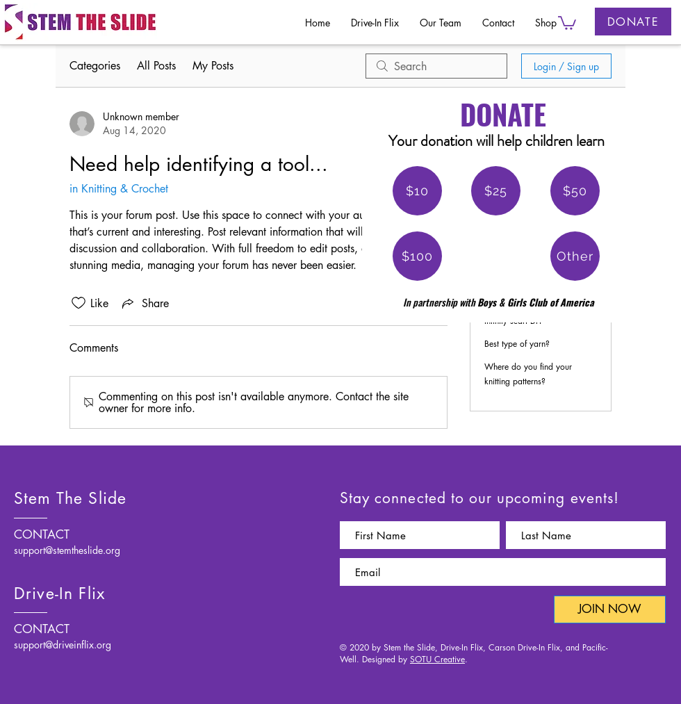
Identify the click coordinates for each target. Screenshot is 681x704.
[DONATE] (633, 21)
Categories (94, 65)
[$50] (575, 190)
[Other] (575, 256)
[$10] (417, 190)
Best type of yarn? (517, 344)
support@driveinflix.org (62, 644)
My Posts (212, 65)
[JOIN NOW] (610, 609)
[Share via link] (144, 303)
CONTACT (41, 534)
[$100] (417, 256)
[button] (567, 22)
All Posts (156, 65)
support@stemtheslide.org (67, 550)
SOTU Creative (437, 659)
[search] (436, 66)
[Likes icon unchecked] (78, 303)
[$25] (495, 190)
